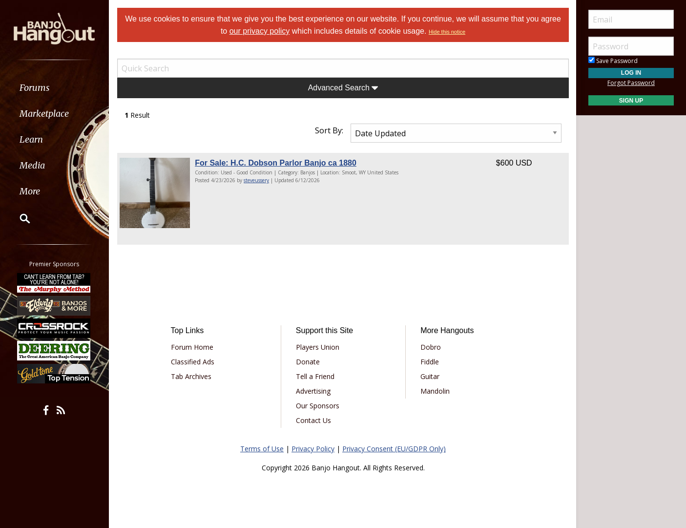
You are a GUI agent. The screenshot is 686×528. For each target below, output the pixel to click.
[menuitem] (55, 88)
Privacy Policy (312, 448)
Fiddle (429, 361)
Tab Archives (191, 376)
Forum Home (192, 347)
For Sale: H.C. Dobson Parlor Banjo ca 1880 (275, 163)
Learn (32, 139)
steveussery (256, 180)
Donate (308, 361)
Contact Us (313, 420)
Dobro (430, 347)
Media (33, 165)
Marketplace (45, 113)
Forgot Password (631, 83)
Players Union (317, 347)
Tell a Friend (315, 376)
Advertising (313, 391)
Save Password (613, 61)
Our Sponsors (317, 405)
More (31, 191)
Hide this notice (447, 32)
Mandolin (435, 391)
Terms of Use (262, 448)
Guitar (429, 376)
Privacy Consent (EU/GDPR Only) (394, 448)
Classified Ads (192, 361)
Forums (36, 87)
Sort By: (329, 130)
